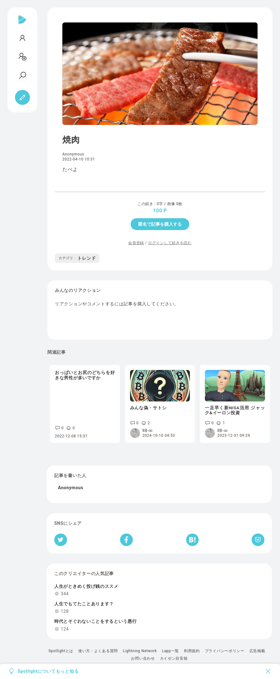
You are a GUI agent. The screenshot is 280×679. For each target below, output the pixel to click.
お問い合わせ (143, 658)
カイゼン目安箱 (174, 658)
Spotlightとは (60, 651)
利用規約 (192, 651)
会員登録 (136, 243)
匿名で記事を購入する (160, 224)
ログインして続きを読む (170, 243)
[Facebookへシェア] (126, 540)
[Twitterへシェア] (60, 540)
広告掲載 (257, 651)
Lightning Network (140, 651)
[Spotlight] (22, 24)
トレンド (77, 258)
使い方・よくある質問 (98, 651)
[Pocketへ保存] (258, 540)
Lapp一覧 (170, 651)
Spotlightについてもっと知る (48, 671)
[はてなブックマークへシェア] (192, 540)
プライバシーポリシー (224, 651)
